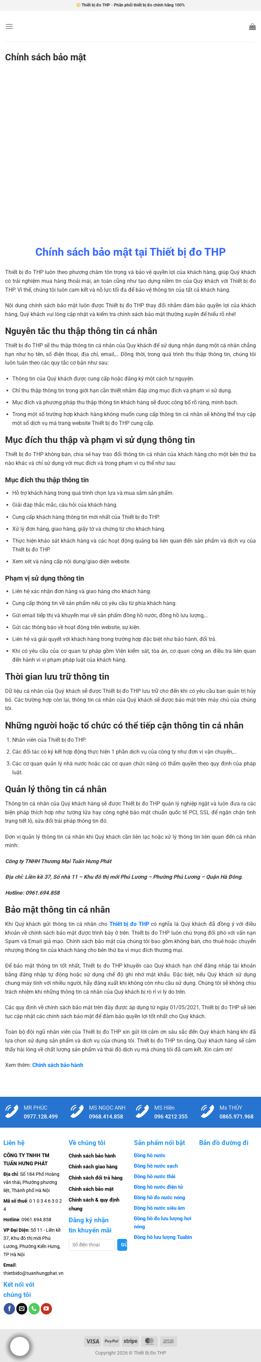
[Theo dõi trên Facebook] (9, 1309)
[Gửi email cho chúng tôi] (22, 1309)
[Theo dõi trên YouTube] (46, 1309)
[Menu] (9, 26)
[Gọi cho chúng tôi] (34, 1309)
